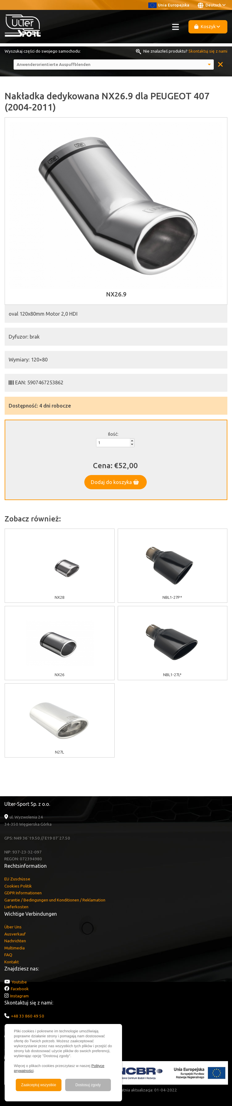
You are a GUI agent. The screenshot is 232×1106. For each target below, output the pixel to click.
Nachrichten (15, 940)
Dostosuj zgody (88, 1085)
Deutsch (212, 5)
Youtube (19, 981)
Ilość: (113, 434)
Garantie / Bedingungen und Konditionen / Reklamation (54, 899)
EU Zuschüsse (17, 878)
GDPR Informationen (23, 892)
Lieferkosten (16, 906)
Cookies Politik (18, 886)
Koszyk (207, 26)
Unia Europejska (168, 5)
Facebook (20, 988)
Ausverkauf (15, 933)
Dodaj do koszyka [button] (115, 482)
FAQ (8, 954)
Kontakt (11, 961)
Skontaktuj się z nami (207, 51)
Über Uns (13, 926)
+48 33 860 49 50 (27, 1015)
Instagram (19, 995)
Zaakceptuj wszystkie (38, 1085)
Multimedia (14, 947)
